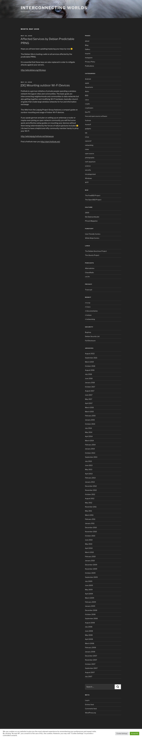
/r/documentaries (91, 311)
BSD (86, 95)
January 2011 (89, 523)
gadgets (88, 129)
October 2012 (90, 494)
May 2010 (88, 544)
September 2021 (91, 358)
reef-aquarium (90, 162)
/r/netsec (88, 315)
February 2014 (90, 445)
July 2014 (88, 428)
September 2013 (91, 457)
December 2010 (91, 527)
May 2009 (89, 590)
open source (89, 153)
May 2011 (88, 511)
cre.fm (87, 277)
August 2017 (89, 391)
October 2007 (90, 664)
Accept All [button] (134, 733)
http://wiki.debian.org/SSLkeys (33, 70)
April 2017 (89, 403)
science (88, 166)
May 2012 (88, 503)
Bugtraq (88, 332)
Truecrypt (88, 290)
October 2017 (90, 387)
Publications (89, 66)
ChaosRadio (89, 272)
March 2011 (89, 515)
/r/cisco (88, 307)
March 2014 (89, 441)
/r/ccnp (87, 303)
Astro (87, 91)
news (87, 149)
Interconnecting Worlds (54, 7)
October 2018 (90, 366)
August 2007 (90, 672)
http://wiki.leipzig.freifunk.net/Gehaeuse (37, 136)
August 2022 (90, 353)
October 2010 (90, 536)
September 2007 (91, 668)
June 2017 (88, 395)
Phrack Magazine (91, 221)
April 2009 (89, 594)
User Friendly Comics (92, 234)
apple (87, 83)
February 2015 (90, 416)
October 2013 (90, 453)
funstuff (88, 124)
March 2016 (89, 407)
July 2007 (88, 676)
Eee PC (87, 112)
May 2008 (89, 635)
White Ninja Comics (92, 238)
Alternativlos (89, 268)
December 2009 (91, 565)
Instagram (88, 58)
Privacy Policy (90, 62)
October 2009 (90, 573)
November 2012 (91, 490)
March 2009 (89, 598)
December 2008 (91, 610)
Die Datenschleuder (92, 217)
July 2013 (88, 461)
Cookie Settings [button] (122, 733)
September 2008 (91, 618)
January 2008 (90, 652)
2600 (87, 213)
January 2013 (90, 482)
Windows (88, 178)
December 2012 (91, 486)
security (88, 170)
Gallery (87, 49)
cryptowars (89, 108)
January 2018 (90, 383)
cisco (87, 100)
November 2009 (91, 569)
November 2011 (91, 507)
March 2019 (89, 362)
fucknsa (88, 120)
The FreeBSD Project (92, 195)
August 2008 (90, 623)
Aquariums (89, 87)
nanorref (88, 141)
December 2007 (91, 656)
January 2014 (90, 449)
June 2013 (89, 465)
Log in (87, 700)
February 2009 (90, 602)
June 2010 (89, 540)
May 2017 (88, 399)
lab (86, 133)
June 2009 (89, 585)
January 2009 (90, 606)
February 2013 (90, 478)
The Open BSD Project (93, 200)
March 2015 (89, 412)
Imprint (87, 53)
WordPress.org (90, 713)
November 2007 (91, 660)
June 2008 (89, 631)
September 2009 (91, 577)
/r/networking (90, 319)
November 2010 (91, 532)
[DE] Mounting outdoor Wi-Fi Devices (45, 85)
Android (88, 79)
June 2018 (89, 378)
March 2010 (89, 552)
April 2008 (89, 639)
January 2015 (90, 420)
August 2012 (89, 498)
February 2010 (90, 556)
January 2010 (90, 561)
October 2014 (90, 424)
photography (89, 158)
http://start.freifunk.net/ (50, 142)
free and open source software (96, 116)
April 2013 (89, 474)
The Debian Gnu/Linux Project (96, 251)
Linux (87, 137)
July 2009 (88, 581)
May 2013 (88, 469)
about (87, 41)
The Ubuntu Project (92, 255)
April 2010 (89, 548)
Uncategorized (90, 174)
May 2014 (88, 432)
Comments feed (91, 709)
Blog (86, 45)
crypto (87, 104)
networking (89, 145)
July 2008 (88, 627)
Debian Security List (92, 336)
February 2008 (90, 647)
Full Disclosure (90, 341)
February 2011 (90, 519)
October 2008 (90, 614)
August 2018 (89, 370)
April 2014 (89, 436)
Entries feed (89, 704)
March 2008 (89, 643)
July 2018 (88, 374)
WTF (87, 182)
